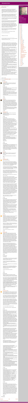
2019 (20, 28)
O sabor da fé (22, 45)
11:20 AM (4, 110)
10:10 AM (4, 85)
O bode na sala (22, 51)
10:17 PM (4, 367)
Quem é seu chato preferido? (24, 52)
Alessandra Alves (6, 3)
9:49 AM (4, 395)
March (21, 62)
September (22, 42)
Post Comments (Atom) (5, 400)
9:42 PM (4, 254)
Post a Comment (3, 396)
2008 (20, 38)
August (21, 43)
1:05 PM (4, 116)
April (21, 61)
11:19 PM (4, 289)
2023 (20, 26)
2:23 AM (4, 272)
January (22, 64)
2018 (20, 29)
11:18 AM (4, 381)
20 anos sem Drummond (23, 50)
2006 (20, 65)
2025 (20, 25)
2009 (20, 37)
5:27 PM (4, 213)
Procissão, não (22, 44)
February (22, 63)
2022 (20, 27)
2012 (20, 34)
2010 (20, 36)
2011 (20, 35)
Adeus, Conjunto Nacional (23, 54)
